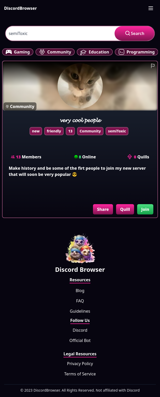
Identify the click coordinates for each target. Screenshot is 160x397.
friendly (54, 131)
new (36, 131)
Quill (125, 209)
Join (145, 209)
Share (103, 209)
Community (90, 131)
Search (134, 33)
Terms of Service (80, 374)
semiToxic (117, 131)
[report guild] (152, 65)
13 (70, 131)
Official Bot (80, 340)
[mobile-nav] (151, 8)
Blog (80, 290)
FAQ (80, 301)
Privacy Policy (80, 363)
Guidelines (80, 311)
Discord (80, 330)
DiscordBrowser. (47, 390)
